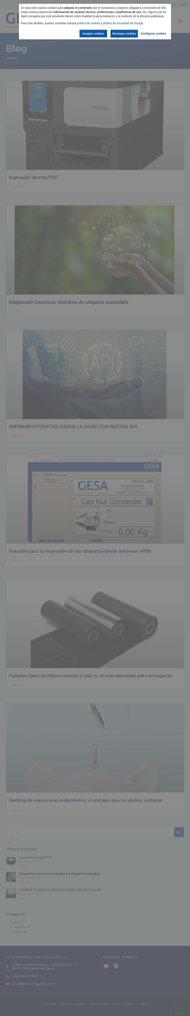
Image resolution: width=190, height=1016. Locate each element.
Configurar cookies (153, 33)
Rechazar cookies (124, 33)
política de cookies (88, 23)
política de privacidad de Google (123, 23)
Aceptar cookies (92, 33)
